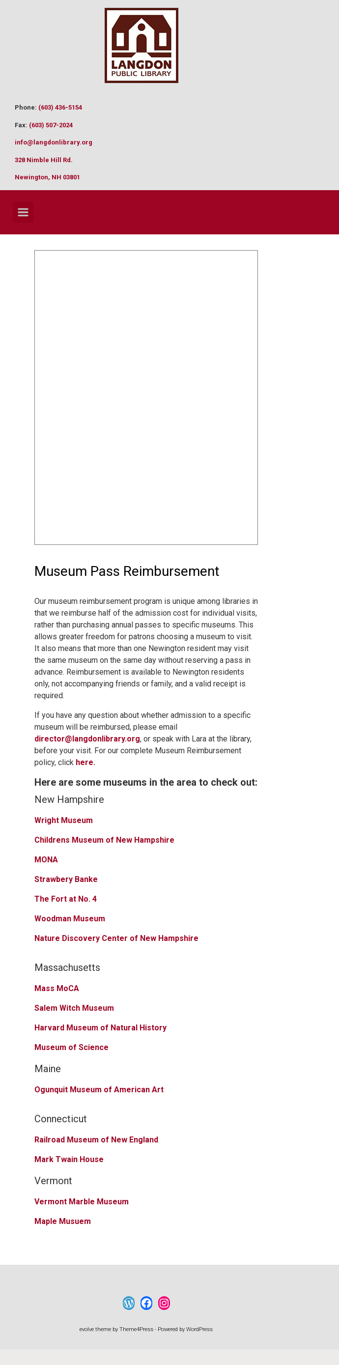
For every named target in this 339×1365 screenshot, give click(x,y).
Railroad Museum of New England (96, 1139)
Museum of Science (71, 1047)
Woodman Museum (69, 918)
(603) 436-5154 (60, 107)
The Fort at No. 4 (65, 899)
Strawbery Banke (66, 879)
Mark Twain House (69, 1159)
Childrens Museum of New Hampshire (104, 840)
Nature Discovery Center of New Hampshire (116, 938)
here (84, 762)
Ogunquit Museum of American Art (99, 1089)
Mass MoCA (56, 988)
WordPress (199, 1329)
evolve (87, 1329)
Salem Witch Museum (74, 1008)
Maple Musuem (62, 1221)
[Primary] (23, 212)
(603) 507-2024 (51, 125)
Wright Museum (63, 820)
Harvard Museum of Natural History (100, 1027)
